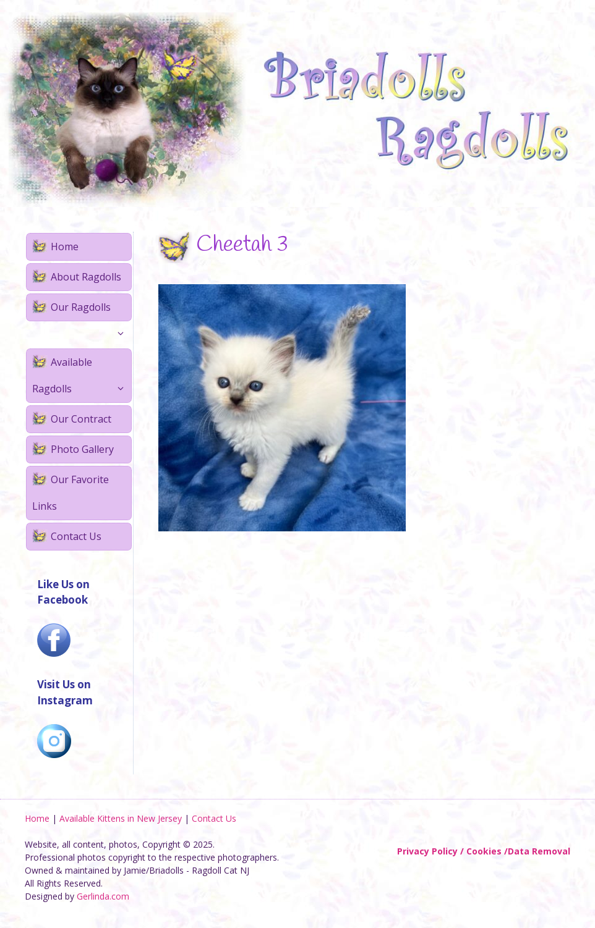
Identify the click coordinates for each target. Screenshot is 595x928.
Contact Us (76, 536)
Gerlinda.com (103, 896)
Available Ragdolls (81, 378)
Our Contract (81, 419)
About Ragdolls (86, 277)
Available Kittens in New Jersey (120, 818)
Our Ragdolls (91, 310)
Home (65, 246)
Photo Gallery (82, 449)
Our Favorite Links (70, 493)
